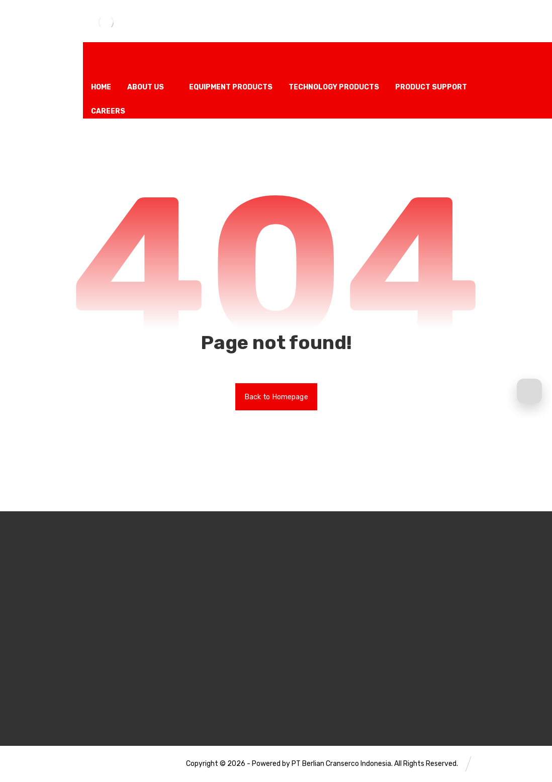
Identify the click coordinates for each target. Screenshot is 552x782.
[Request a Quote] (529, 391)
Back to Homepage (276, 396)
